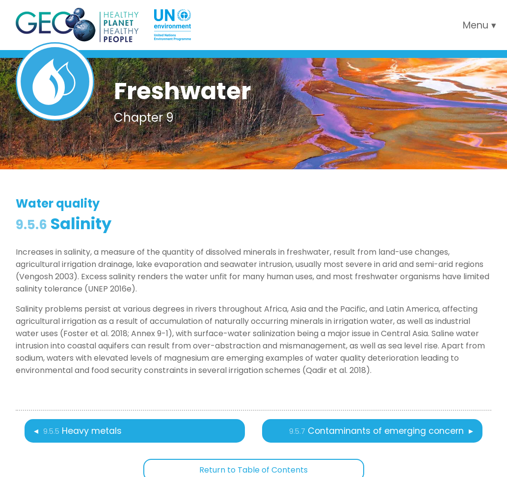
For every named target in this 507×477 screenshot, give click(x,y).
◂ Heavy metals (78, 431)
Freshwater (182, 91)
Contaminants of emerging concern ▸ (381, 431)
